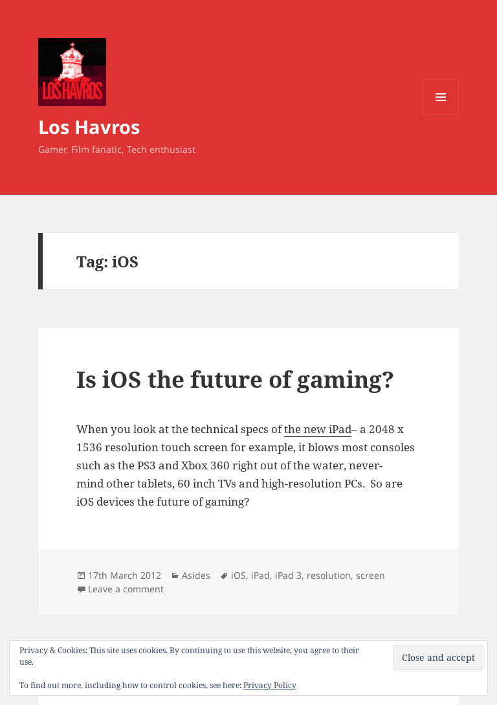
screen (370, 575)
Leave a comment (126, 589)
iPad (260, 575)
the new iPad (317, 428)
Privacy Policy (269, 685)
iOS (238, 575)
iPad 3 (288, 575)
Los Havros (89, 126)
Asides (196, 575)
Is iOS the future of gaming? (235, 379)
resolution (329, 575)
